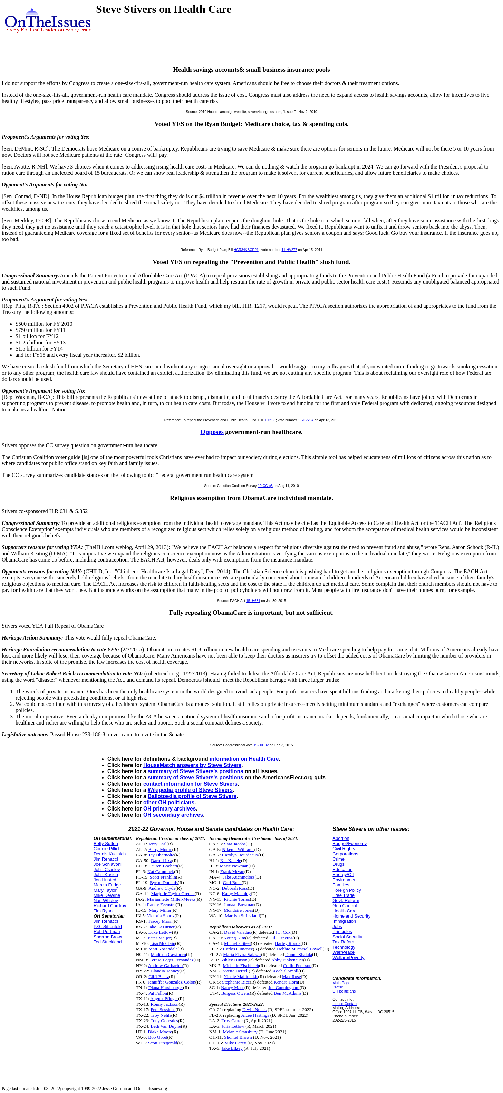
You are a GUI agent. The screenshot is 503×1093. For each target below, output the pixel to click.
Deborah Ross (235, 888)
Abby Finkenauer (287, 959)
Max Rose (291, 976)
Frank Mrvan (232, 871)
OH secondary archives (173, 815)
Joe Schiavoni (108, 864)
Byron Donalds (164, 882)
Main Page (341, 983)
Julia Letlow (233, 1026)
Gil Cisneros (280, 937)
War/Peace (343, 952)
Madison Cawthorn (168, 954)
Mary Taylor (105, 890)
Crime (338, 859)
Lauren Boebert (162, 866)
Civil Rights (343, 848)
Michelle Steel (237, 943)
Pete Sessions (163, 1009)
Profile (337, 987)
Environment (345, 879)
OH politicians (344, 991)
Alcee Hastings (255, 1015)
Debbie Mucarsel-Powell (300, 948)
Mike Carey (235, 1042)
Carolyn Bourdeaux (240, 854)
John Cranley (107, 869)
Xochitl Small (285, 971)
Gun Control (344, 905)
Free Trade (343, 895)
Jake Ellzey (232, 1048)
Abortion (340, 838)
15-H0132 (261, 745)
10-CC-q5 (265, 486)
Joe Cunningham (284, 987)
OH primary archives (169, 809)
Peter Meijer (159, 937)
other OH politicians (168, 802)
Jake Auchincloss (238, 877)
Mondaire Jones (238, 910)
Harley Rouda (287, 943)
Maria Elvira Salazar (242, 954)
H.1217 (269, 420)
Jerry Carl (157, 843)
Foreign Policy (346, 890)
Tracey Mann (160, 921)
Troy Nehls (161, 1015)
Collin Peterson (297, 965)
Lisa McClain (162, 943)
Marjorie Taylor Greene (173, 893)
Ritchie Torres (237, 899)
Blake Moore (160, 1031)
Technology (343, 947)
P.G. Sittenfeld (108, 926)
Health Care (344, 910)
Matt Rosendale (163, 948)
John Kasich (106, 874)
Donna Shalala (298, 954)
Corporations (345, 853)
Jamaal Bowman (239, 904)
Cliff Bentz (158, 976)
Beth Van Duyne (166, 1026)
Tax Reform (343, 942)
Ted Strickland (108, 942)
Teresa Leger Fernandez (171, 959)
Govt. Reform (345, 900)
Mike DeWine (107, 895)
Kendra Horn (286, 982)
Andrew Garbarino (165, 965)
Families (340, 885)
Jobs (337, 926)
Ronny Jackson (164, 1004)
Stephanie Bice (236, 982)
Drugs (338, 864)
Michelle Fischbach (241, 965)
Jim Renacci (106, 859)
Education (342, 869)
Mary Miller (160, 910)
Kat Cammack (160, 871)
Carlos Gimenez (238, 948)
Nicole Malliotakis (241, 976)
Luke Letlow (160, 932)
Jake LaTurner (161, 926)
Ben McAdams (287, 993)
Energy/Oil (343, 874)
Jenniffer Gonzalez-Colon (171, 982)
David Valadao (237, 932)
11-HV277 (289, 250)
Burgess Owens (235, 993)
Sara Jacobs (235, 843)
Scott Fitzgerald (162, 1042)
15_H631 (253, 601)
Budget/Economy (349, 843)
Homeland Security (351, 916)
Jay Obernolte (161, 854)
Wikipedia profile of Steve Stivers (190, 790)
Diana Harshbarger (165, 987)
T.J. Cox (283, 932)
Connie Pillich (107, 848)
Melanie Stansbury (240, 1031)
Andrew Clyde (161, 888)
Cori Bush (232, 882)
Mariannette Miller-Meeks (171, 899)
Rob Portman (107, 931)
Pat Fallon (157, 993)
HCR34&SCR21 (246, 250)
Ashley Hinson (234, 959)
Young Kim (234, 937)
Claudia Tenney (165, 971)
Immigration (344, 921)
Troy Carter (232, 1020)
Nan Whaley (106, 900)
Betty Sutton (106, 843)
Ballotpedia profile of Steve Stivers (192, 796)
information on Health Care (244, 759)
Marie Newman (234, 866)
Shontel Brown (238, 1037)
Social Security (347, 936)
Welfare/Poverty (348, 957)
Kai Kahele (230, 860)
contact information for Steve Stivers (190, 784)
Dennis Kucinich (110, 853)
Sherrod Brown (109, 936)
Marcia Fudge (107, 885)
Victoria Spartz (161, 915)
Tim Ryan (103, 910)
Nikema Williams (238, 849)
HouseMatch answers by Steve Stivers (192, 765)
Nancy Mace (232, 987)
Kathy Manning (236, 893)
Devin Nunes (254, 1009)
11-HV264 (305, 420)
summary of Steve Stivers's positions (195, 771)
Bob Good (157, 1037)
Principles (342, 931)
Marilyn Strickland (242, 915)
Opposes (212, 431)
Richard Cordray (110, 905)
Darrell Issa (161, 860)
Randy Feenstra (161, 904)
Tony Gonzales (164, 1020)
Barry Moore (160, 849)
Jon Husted (105, 879)
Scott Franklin (163, 877)
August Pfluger (164, 998)
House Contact (344, 1003)
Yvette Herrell (236, 971)
